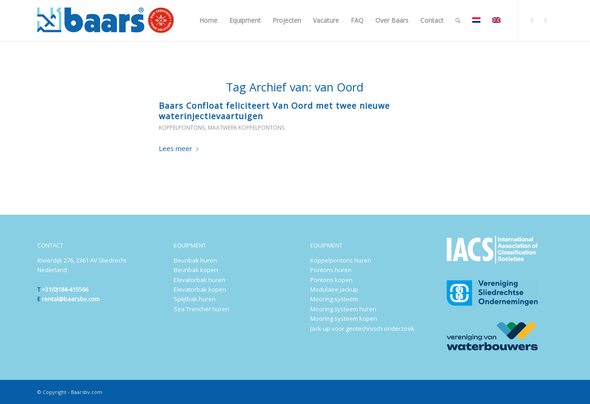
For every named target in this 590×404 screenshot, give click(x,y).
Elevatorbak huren (199, 280)
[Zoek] (457, 20)
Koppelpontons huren (340, 260)
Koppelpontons (182, 127)
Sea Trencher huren (201, 309)
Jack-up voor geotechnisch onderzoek (362, 328)
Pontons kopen (331, 280)
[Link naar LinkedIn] (532, 20)
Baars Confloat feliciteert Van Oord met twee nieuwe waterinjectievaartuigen (274, 110)
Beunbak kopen (196, 270)
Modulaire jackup (334, 289)
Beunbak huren (195, 260)
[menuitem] (208, 20)
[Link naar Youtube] (546, 20)
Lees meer (179, 148)
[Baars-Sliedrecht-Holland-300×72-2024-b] (105, 20)
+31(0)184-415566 (65, 289)
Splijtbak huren (195, 299)
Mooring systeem (334, 299)
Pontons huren (331, 270)
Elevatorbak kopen (200, 289)
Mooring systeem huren (343, 309)
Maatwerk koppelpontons (246, 127)
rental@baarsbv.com (71, 299)
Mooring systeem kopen (343, 318)
